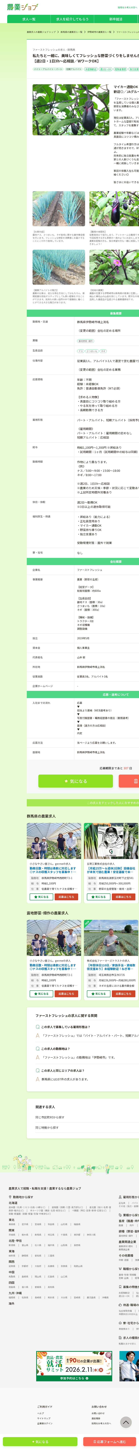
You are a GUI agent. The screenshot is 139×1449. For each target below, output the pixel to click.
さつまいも (92, 351)
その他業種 (126, 1255)
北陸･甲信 (15, 1240)
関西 (11, 1261)
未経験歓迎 (90, 69)
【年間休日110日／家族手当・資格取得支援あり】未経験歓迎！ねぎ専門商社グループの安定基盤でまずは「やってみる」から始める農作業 (111, 967)
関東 (11, 1230)
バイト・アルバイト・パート (48, 69)
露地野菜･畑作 (86, 340)
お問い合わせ (98, 1413)
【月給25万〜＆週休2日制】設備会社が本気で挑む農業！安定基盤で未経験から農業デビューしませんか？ (111, 870)
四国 (11, 1282)
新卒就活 (116, 19)
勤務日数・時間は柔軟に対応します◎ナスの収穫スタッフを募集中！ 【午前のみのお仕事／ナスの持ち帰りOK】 (53, 870)
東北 (11, 1220)
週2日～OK (105, 69)
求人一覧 (28, 19)
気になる (43, 897)
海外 (11, 1303)
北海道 (13, 1203)
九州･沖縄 (15, 1293)
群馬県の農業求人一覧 (71, 31)
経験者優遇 (120, 69)
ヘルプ (40, 1413)
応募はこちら (66, 897)
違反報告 (96, 1418)
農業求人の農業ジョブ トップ (41, 31)
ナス (81, 351)
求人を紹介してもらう (72, 19)
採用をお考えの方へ (101, 1423)
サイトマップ (43, 1418)
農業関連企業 (127, 1242)
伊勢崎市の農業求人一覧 (99, 31)
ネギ (103, 351)
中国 (11, 1272)
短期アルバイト (73, 69)
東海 (11, 1251)
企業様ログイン (44, 1423)
